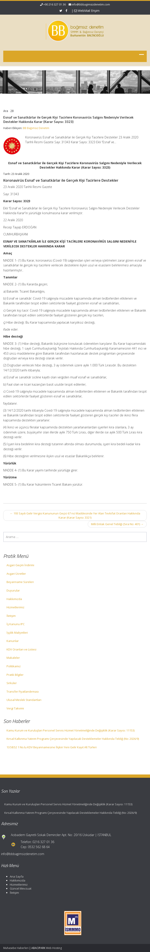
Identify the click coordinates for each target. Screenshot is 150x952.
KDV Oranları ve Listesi (21, 649)
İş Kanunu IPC (16, 624)
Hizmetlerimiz (15, 607)
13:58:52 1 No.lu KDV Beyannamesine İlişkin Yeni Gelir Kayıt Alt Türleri (52, 747)
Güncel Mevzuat (19, 888)
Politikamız (14, 666)
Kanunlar (13, 641)
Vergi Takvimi (15, 708)
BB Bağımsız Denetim (36, 128)
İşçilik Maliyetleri (17, 633)
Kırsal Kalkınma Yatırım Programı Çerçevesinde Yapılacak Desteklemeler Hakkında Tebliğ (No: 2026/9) (73, 739)
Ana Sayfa (15, 876)
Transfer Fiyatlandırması (23, 691)
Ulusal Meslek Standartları (24, 700)
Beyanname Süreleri (20, 582)
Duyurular (13, 590)
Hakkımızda (14, 599)
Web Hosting (54, 948)
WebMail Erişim (86, 11)
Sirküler (12, 683)
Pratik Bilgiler (15, 675)
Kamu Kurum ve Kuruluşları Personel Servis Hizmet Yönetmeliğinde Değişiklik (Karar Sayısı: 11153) (71, 730)
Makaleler (13, 658)
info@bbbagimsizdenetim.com (91, 4)
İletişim (11, 616)
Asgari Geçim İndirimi (20, 565)
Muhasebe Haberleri (16, 948)
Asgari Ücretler (16, 574)
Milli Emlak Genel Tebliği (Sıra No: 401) (117, 524)
